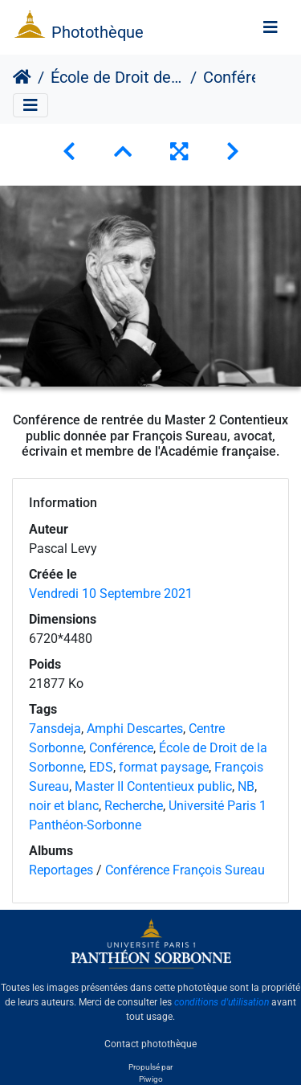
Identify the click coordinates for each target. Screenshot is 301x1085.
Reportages (61, 870)
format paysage (164, 767)
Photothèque (97, 32)
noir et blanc (64, 805)
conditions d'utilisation (221, 1002)
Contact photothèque (150, 1044)
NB (246, 786)
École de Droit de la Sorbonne (117, 77)
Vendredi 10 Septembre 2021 (111, 593)
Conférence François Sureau (185, 870)
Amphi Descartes (135, 728)
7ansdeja (55, 728)
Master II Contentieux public (153, 786)
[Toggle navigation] (270, 27)
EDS (101, 767)
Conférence (121, 747)
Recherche (133, 805)
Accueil (22, 77)
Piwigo (151, 1079)
